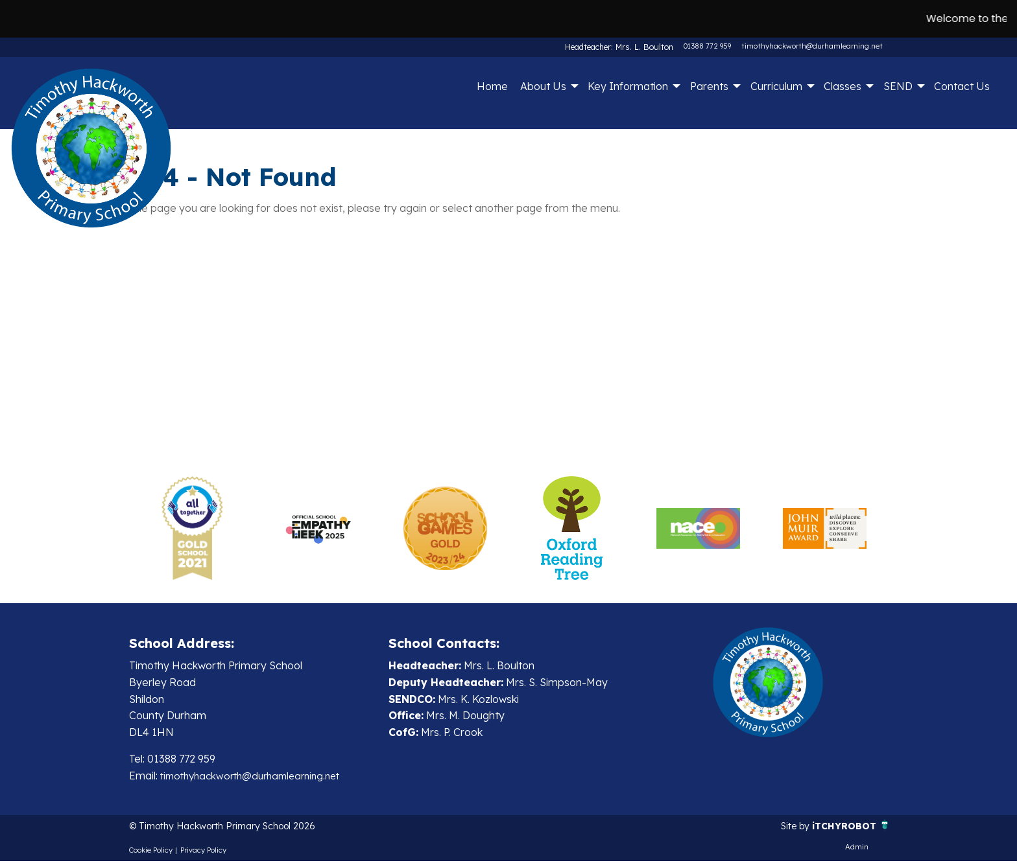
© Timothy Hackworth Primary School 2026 (234, 827)
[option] (192, 528)
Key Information (628, 86)
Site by (787, 827)
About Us (543, 86)
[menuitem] (492, 86)
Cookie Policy (151, 852)
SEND (898, 86)
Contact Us (962, 86)
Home (492, 86)
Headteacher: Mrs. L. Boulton (623, 46)
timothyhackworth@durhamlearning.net (812, 46)
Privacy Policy (203, 852)
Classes (842, 86)
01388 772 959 (707, 46)
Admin (856, 848)
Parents (709, 86)
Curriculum (776, 86)
